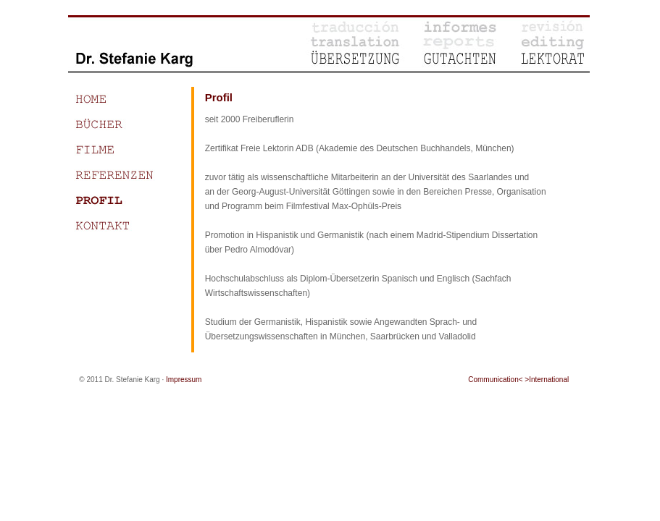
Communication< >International (518, 380)
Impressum (183, 380)
